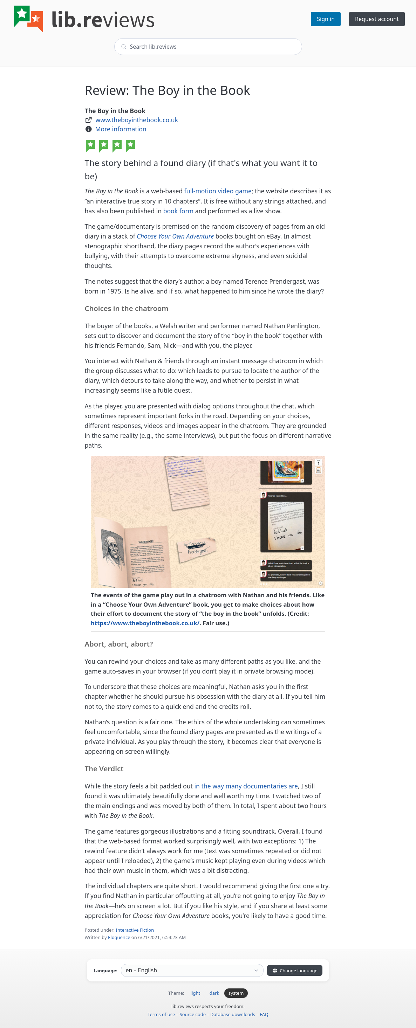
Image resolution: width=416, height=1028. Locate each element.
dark (214, 993)
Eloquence (119, 937)
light (195, 993)
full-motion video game (218, 191)
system (236, 993)
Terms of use (161, 1014)
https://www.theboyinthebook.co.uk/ (145, 623)
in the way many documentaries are (246, 786)
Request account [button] (377, 19)
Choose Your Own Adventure (175, 236)
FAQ (264, 1014)
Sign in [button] (326, 19)
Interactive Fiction (135, 930)
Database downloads (232, 1014)
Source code (193, 1014)
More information (120, 129)
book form (179, 211)
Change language (295, 970)
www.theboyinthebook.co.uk (136, 120)
